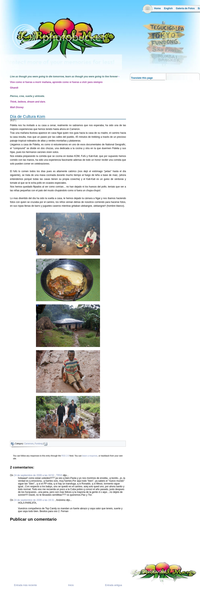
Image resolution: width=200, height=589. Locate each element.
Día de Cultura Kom (27, 116)
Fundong (38, 443)
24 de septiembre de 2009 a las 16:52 (34, 475)
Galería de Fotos (185, 8)
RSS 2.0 (65, 456)
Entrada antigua (113, 585)
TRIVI (59, 475)
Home (157, 8)
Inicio (71, 585)
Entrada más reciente (25, 585)
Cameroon (29, 443)
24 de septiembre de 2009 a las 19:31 (34, 500)
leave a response (89, 456)
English (168, 8)
